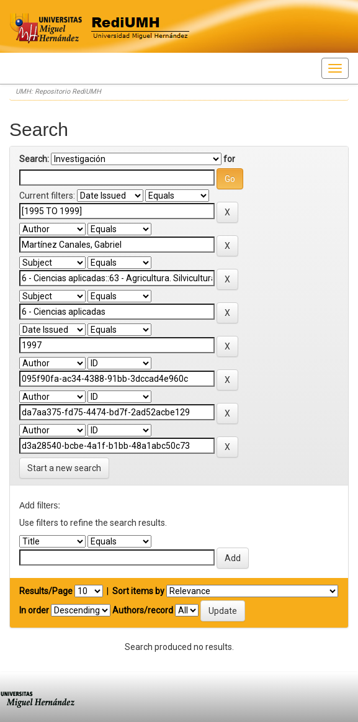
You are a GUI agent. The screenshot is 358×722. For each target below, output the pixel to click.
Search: (34, 159)
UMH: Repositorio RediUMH (58, 92)
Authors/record (142, 610)
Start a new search (64, 468)
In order (34, 610)
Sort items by (138, 591)
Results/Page (46, 591)
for (229, 159)
